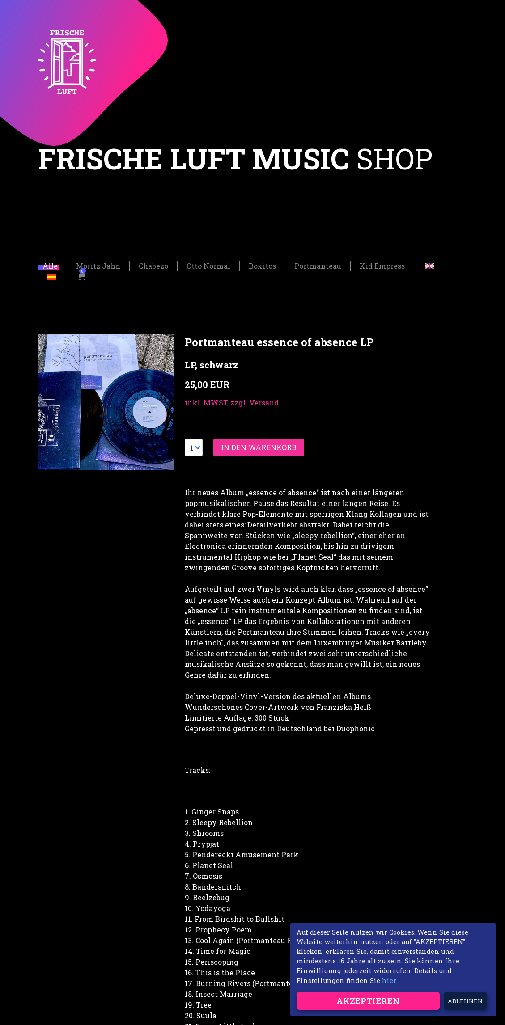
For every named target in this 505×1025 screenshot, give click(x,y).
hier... (391, 980)
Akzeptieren (368, 1000)
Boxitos (262, 263)
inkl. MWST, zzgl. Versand (232, 400)
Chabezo (153, 263)
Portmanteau (317, 263)
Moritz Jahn (98, 263)
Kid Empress (382, 263)
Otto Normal (208, 263)
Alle (50, 263)
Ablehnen (465, 1001)
